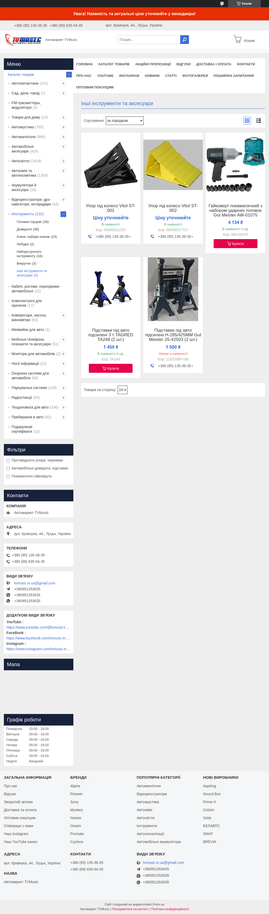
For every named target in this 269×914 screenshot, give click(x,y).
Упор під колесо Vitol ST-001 (111, 208)
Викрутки (24, 263)
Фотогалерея (195, 76)
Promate (77, 834)
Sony (74, 802)
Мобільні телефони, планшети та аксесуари (31, 341)
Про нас (83, 76)
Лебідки (23, 244)
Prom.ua (158, 904)
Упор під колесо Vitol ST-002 (173, 208)
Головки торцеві (29, 222)
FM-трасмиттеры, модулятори (26, 105)
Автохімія (144, 810)
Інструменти (147, 826)
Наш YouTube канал (20, 842)
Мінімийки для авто (28, 330)
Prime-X (209, 802)
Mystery (76, 810)
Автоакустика (23, 127)
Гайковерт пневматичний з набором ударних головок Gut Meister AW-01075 (235, 211)
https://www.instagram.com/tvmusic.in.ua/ (38, 649)
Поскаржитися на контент (130, 909)
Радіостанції (22, 397)
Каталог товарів (113, 64)
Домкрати (24, 229)
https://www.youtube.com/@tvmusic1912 (38, 627)
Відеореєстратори (152, 794)
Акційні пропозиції (153, 64)
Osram (75, 826)
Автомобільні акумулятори (159, 842)
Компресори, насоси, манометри (29, 317)
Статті (171, 76)
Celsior (208, 810)
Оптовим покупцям (95, 87)
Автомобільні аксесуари (22, 148)
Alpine (75, 786)
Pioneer (76, 794)
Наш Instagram (16, 834)
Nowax (75, 818)
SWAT (208, 834)
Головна (84, 64)
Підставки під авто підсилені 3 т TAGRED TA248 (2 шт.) (110, 335)
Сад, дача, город (26, 93)
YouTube (105, 76)
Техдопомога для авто (30, 407)
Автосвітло (21, 161)
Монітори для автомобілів (33, 354)
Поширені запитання (234, 76)
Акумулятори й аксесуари (24, 187)
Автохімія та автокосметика (24, 173)
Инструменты (23, 214)
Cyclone (76, 842)
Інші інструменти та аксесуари (32, 273)
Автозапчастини (25, 83)
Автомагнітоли (24, 137)
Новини (152, 76)
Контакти (246, 64)
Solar (207, 818)
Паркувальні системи (29, 388)
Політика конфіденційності (170, 909)
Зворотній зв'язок (18, 802)
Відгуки (183, 64)
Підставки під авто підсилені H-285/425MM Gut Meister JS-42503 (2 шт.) (173, 335)
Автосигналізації (150, 834)
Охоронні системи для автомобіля (30, 375)
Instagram (129, 76)
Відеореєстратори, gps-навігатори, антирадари (31, 201)
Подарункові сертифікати (22, 429)
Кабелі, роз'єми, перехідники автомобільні (35, 288)
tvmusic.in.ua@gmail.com (34, 583)
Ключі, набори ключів (33, 237)
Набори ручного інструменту (29, 254)
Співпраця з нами (18, 826)
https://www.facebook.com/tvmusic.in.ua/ (38, 638)
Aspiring (209, 786)
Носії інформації (25, 363)
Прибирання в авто (28, 417)
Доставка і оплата (213, 64)
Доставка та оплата (20, 810)
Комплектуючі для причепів (27, 303)
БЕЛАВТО (211, 826)
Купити (238, 244)
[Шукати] (184, 39)
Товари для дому (26, 117)
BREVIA (209, 842)
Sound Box (212, 794)
